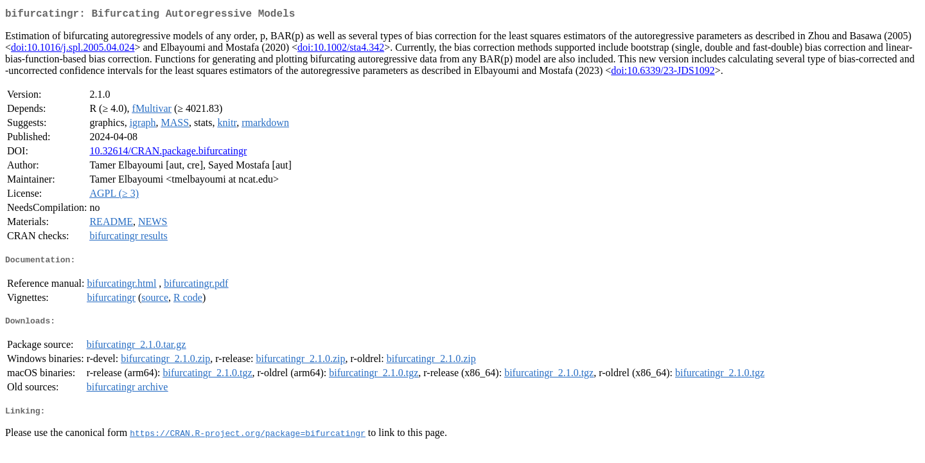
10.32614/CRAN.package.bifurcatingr (168, 153)
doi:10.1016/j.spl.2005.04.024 (72, 49)
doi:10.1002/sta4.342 (340, 49)
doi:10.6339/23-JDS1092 (662, 73)
